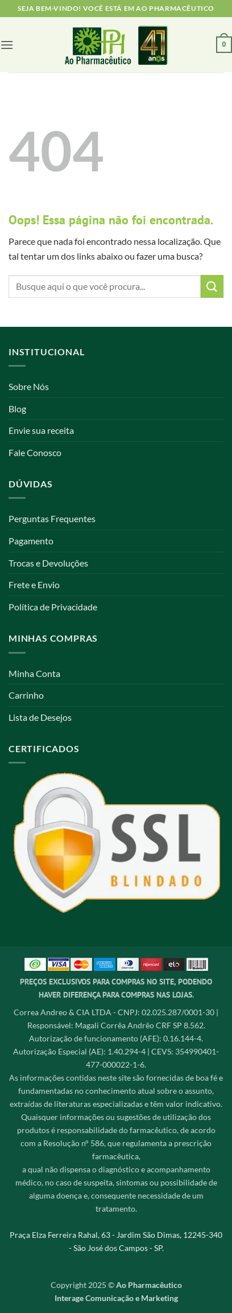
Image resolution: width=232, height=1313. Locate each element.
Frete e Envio (34, 584)
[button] (7, 45)
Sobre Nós (29, 386)
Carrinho (26, 695)
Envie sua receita (41, 430)
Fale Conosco (35, 452)
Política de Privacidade (53, 606)
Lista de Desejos (40, 717)
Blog (17, 408)
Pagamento (31, 540)
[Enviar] (212, 286)
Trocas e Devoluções (48, 562)
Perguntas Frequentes (52, 518)
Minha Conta (34, 673)
